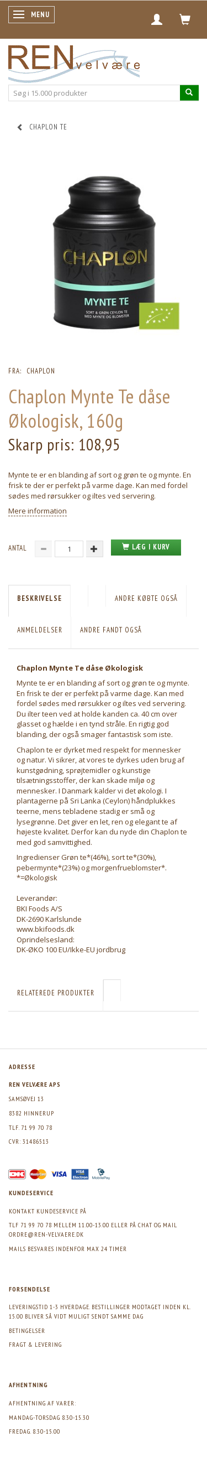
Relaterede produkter (55, 993)
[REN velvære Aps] (74, 62)
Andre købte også (146, 598)
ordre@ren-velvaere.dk (46, 1234)
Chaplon (40, 371)
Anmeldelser (39, 630)
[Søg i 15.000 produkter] (189, 93)
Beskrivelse (39, 598)
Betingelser (27, 1330)
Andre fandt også (111, 630)
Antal (18, 548)
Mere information (37, 511)
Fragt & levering (35, 1344)
